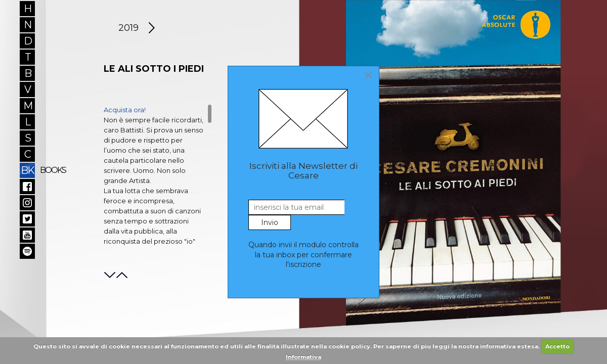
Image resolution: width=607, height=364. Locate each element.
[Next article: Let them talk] (152, 28)
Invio (269, 222)
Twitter (27, 218)
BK (28, 169)
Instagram (27, 202)
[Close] (368, 75)
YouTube (27, 235)
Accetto (557, 346)
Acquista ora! (125, 110)
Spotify (27, 251)
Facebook (27, 186)
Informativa (303, 356)
